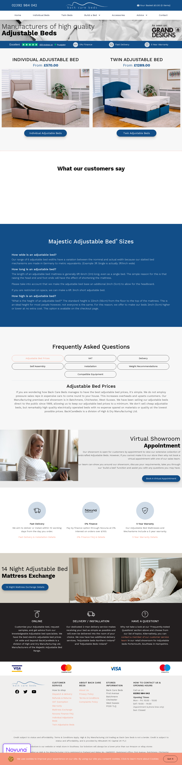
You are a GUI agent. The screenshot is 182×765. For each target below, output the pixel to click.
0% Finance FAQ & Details (91, 537)
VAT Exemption (60, 702)
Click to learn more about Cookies (140, 758)
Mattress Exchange (62, 709)
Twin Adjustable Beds (136, 133)
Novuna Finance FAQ (63, 713)
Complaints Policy (88, 702)
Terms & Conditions (89, 698)
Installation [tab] (90, 366)
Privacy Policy (86, 694)
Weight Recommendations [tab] (143, 366)
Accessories (118, 15)
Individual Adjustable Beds (45, 133)
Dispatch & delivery (62, 694)
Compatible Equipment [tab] (90, 374)
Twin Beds (67, 15)
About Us (84, 690)
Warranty (57, 706)
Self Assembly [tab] (37, 366)
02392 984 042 (24, 5)
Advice (142, 15)
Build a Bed (92, 15)
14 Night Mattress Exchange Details (25, 587)
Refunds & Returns (61, 698)
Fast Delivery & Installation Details (37, 537)
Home (18, 15)
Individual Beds (41, 15)
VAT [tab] (90, 358)
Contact (163, 15)
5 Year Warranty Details (145, 537)
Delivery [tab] (143, 358)
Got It (170, 758)
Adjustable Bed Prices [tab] (38, 358)
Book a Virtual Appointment (161, 478)
